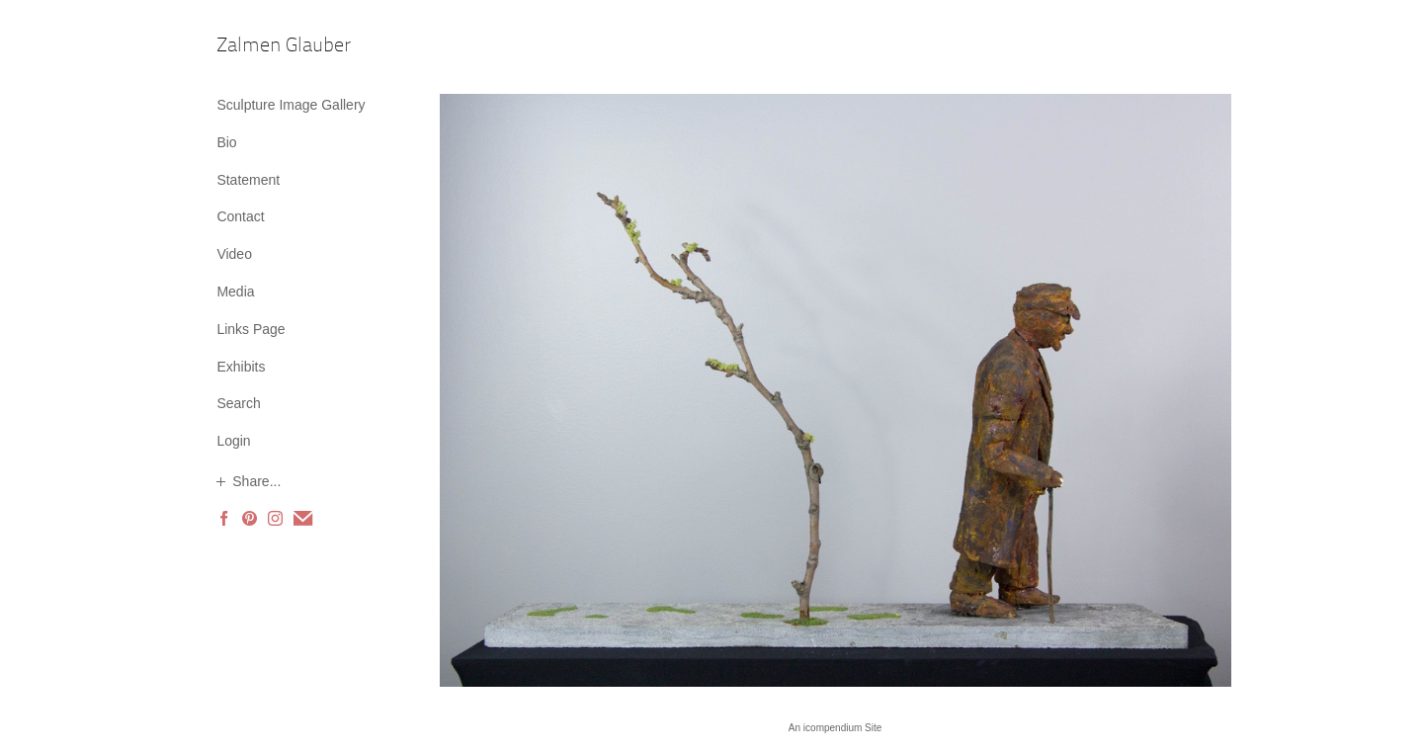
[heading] (265, 47)
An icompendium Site (835, 727)
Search (238, 403)
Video (234, 254)
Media (235, 291)
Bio (226, 142)
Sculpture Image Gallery (290, 105)
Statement (248, 180)
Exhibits (240, 367)
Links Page (250, 329)
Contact (240, 216)
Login (233, 441)
